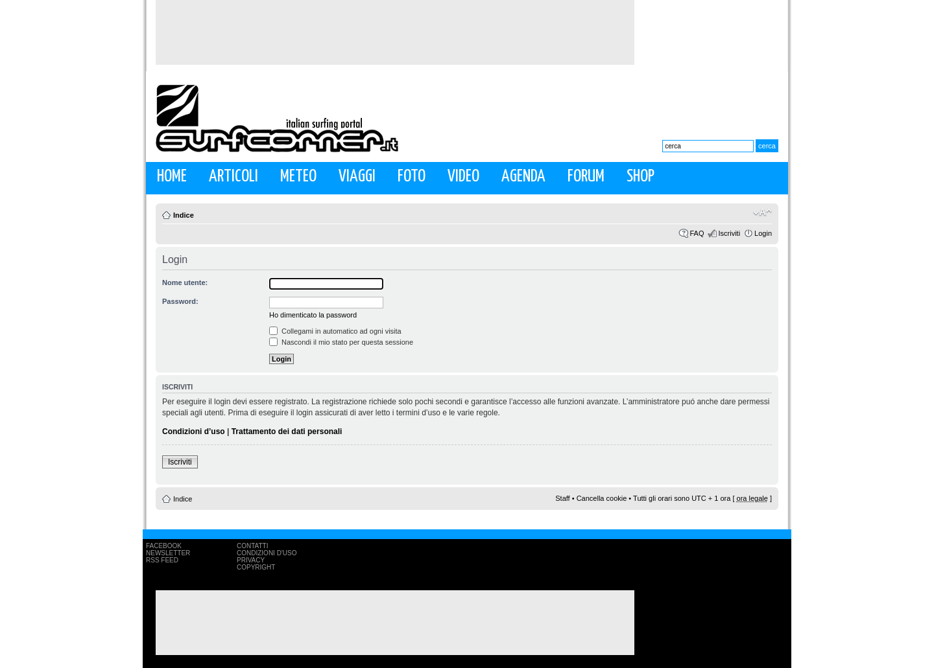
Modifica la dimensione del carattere (762, 212)
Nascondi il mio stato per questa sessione (341, 342)
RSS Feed (162, 560)
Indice (183, 215)
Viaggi (357, 176)
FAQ (696, 233)
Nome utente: (185, 282)
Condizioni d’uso (193, 431)
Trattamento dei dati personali (287, 431)
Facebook (164, 545)
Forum (586, 176)
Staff (562, 498)
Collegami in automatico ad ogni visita (335, 331)
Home (172, 176)
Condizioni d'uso (266, 553)
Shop (640, 176)
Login (763, 233)
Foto (411, 176)
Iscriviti (729, 233)
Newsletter (168, 553)
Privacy (251, 560)
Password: (180, 301)
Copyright (256, 567)
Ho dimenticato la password (313, 315)
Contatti (253, 545)
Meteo (298, 176)
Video (463, 176)
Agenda (523, 176)
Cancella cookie (602, 498)
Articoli (233, 176)
